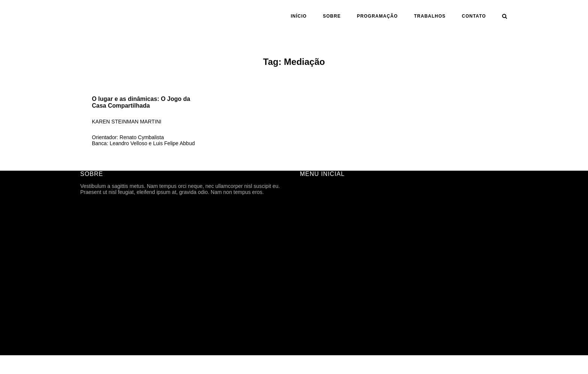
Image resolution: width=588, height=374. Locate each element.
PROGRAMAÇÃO (377, 16)
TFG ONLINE (316, 304)
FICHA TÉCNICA (320, 209)
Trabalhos (430, 16)
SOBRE (332, 16)
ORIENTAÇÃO (317, 272)
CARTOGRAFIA (319, 293)
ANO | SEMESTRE (322, 262)
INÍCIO (299, 16)
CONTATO (474, 16)
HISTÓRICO (314, 220)
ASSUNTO (312, 283)
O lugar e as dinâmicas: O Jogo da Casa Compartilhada (141, 102)
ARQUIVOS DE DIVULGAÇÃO (336, 241)
